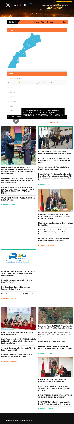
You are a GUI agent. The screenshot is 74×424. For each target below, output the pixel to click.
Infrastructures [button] (63, 5)
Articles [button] (49, 5)
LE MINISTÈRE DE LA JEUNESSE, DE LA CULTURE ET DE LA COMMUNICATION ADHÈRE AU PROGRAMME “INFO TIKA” (53, 380)
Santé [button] (10, 87)
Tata (51, 83)
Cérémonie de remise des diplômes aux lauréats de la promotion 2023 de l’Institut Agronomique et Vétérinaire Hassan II (53, 232)
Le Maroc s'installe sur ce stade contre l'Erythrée (51, 341)
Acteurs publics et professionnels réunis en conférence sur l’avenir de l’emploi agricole (17, 333)
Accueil (44, 5)
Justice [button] (11, 111)
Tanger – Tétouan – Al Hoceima (45, 22)
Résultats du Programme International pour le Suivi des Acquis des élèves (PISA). (55, 224)
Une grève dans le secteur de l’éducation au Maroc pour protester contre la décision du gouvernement (53, 240)
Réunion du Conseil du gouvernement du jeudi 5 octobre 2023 (18, 294)
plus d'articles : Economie (9, 362)
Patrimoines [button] (12, 101)
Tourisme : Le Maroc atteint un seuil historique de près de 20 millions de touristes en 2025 (18, 349)
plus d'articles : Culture (45, 409)
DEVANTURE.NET (17, 5)
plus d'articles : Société (8, 205)
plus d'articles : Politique (9, 299)
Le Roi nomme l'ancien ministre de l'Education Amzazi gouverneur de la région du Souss (15, 288)
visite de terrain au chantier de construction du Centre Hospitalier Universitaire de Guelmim (53, 168)
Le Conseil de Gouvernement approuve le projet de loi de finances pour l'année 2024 (16, 281)
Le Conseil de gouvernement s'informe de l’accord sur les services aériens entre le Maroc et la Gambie (17, 356)
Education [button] (12, 92)
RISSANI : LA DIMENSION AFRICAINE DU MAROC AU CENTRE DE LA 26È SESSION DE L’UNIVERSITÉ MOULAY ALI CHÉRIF (55, 396)
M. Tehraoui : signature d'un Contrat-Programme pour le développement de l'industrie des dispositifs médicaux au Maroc (54, 160)
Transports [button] (12, 97)
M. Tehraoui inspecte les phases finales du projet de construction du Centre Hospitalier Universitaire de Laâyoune (54, 152)
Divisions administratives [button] (15, 78)
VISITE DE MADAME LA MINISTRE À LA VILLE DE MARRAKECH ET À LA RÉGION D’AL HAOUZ (18, 199)
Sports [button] (11, 106)
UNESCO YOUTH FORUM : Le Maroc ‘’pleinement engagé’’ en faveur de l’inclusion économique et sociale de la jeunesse (54, 403)
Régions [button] (55, 5)
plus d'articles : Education (46, 245)
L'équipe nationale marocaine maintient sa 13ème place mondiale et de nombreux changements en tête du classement (55, 347)
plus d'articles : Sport (45, 353)
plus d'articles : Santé (45, 185)
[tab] (37, 78)
